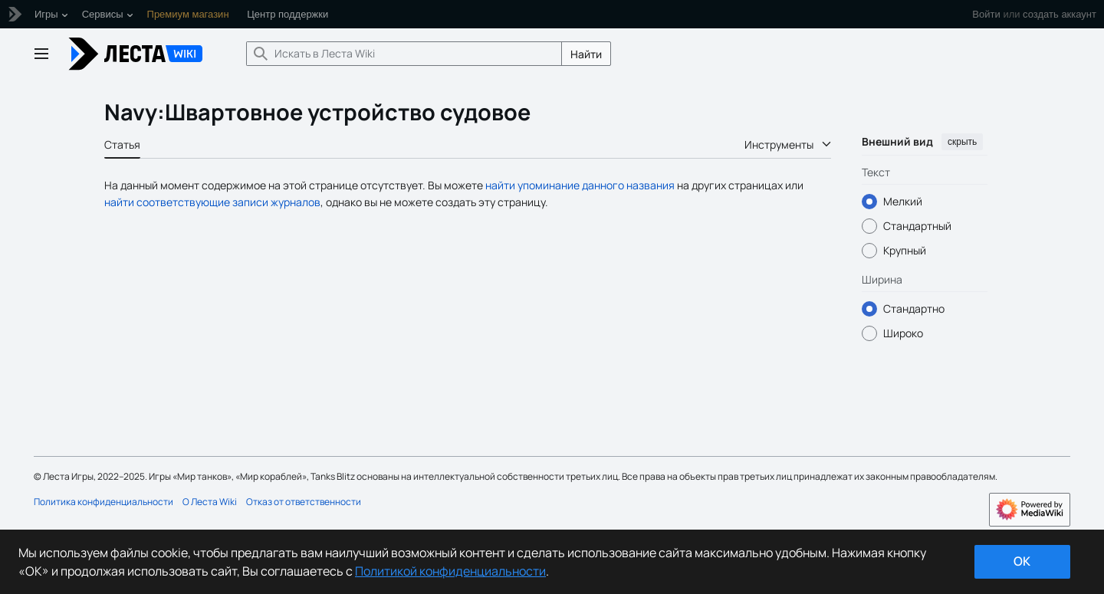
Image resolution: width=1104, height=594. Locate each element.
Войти (986, 14)
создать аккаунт (1059, 14)
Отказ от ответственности (303, 501)
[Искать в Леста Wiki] (404, 53)
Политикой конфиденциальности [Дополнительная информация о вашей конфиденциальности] (450, 571)
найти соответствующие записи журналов (212, 202)
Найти (586, 54)
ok (1022, 561)
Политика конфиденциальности (103, 501)
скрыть (962, 141)
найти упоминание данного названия (580, 185)
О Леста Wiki (209, 501)
